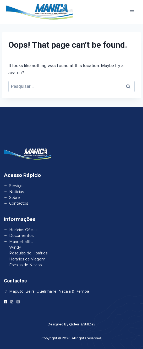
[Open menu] (132, 12)
